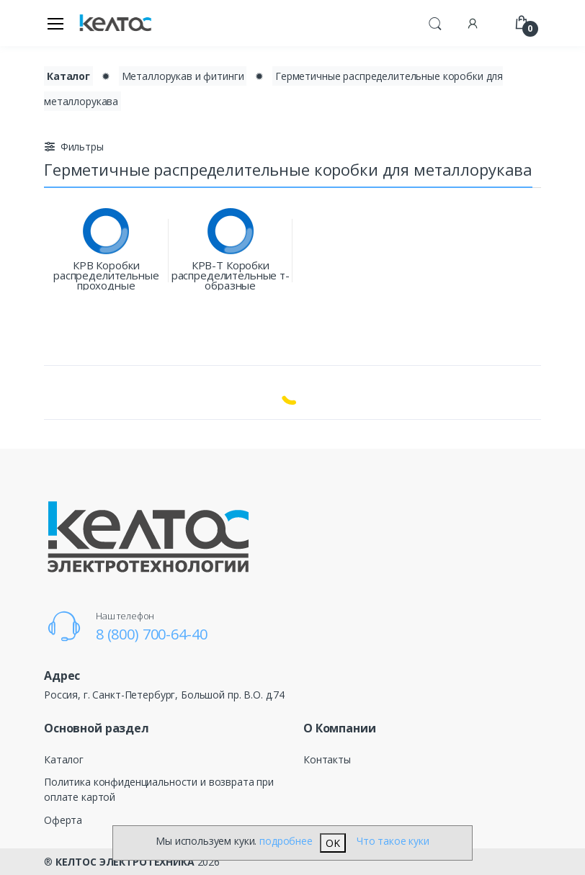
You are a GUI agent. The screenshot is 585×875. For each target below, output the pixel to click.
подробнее (286, 841)
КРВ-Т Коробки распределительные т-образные (230, 275)
